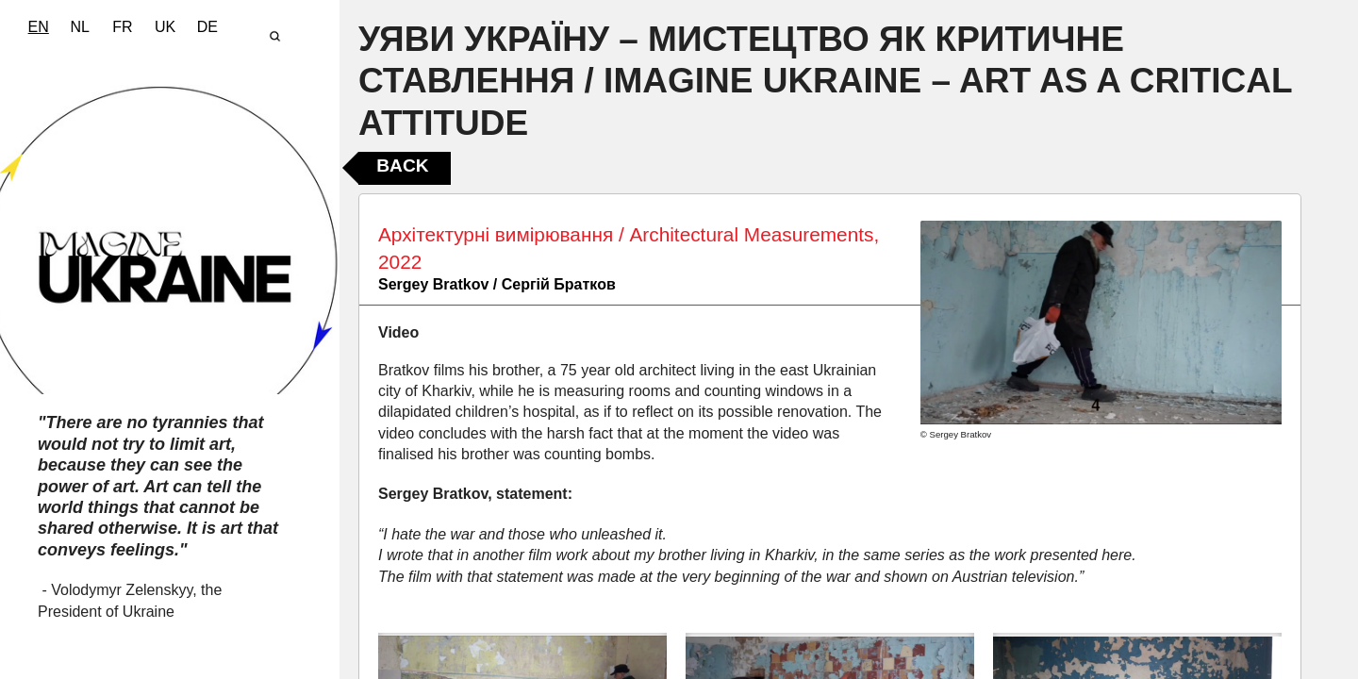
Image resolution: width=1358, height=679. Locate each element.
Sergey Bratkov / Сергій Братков (497, 284)
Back (402, 165)
